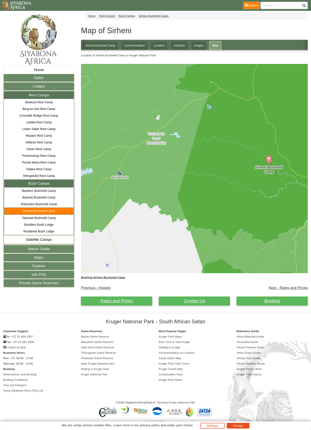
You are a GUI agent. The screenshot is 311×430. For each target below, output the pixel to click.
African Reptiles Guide (250, 363)
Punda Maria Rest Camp (39, 162)
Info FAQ (39, 275)
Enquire (252, 5)
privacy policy (150, 425)
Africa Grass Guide (248, 352)
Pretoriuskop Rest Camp (39, 155)
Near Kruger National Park (97, 363)
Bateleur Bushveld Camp (39, 190)
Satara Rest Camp (39, 169)
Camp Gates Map (170, 358)
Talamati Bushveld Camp (39, 218)
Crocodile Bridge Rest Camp (38, 115)
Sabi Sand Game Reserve (97, 347)
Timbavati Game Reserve (97, 358)
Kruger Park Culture (249, 369)
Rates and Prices (116, 300)
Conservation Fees (171, 374)
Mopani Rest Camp (39, 135)
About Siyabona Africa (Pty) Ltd (23, 390)
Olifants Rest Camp (38, 142)
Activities (179, 45)
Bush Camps (38, 183)
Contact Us (194, 300)
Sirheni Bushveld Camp (39, 211)
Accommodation (134, 45)
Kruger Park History (248, 374)
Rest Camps (39, 95)
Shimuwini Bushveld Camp (39, 204)
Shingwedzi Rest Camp (39, 176)
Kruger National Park (94, 374)
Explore (39, 266)
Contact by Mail (16, 347)
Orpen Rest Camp (39, 149)
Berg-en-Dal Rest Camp (38, 109)
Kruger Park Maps (170, 336)
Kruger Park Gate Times (174, 363)
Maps (38, 257)
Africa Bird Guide (247, 342)
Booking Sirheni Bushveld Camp (103, 277)
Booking (272, 300)
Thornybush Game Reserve (98, 352)
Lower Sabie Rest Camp (39, 129)
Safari (39, 78)
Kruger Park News (170, 379)
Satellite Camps (39, 240)
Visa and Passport (14, 385)
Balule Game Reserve (95, 336)
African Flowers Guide (250, 347)
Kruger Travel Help (170, 369)
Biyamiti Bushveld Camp (39, 197)
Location (159, 45)
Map (215, 45)
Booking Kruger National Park (176, 402)
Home (39, 70)
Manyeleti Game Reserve (97, 342)
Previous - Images (96, 288)
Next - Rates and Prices (288, 288)
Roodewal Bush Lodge (39, 231)
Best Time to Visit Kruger (174, 342)
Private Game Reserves (39, 283)
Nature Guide (39, 249)
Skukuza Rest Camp (39, 102)
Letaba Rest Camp (39, 122)
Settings (212, 425)
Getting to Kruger (170, 347)
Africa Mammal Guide (250, 336)
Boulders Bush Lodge (39, 224)
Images (198, 45)
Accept (238, 425)
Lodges (39, 86)
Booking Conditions (15, 379)
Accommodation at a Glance (177, 352)
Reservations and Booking (19, 374)
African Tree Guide (248, 358)
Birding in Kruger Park (95, 369)
